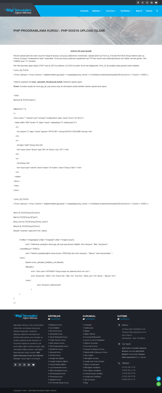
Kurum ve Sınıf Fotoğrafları (94, 340)
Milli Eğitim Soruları (91, 358)
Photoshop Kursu (56, 377)
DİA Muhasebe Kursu (58, 374)
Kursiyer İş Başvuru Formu (94, 349)
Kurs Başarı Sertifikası (92, 370)
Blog (86, 383)
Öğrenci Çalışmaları (91, 364)
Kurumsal (111, 11)
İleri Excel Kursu (56, 331)
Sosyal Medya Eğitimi (58, 364)
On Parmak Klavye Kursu (59, 383)
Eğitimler (97, 11)
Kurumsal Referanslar (92, 337)
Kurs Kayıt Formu (91, 346)
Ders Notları (88, 355)
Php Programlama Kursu (59, 346)
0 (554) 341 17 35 (128, 370)
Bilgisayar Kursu (56, 325)
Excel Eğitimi (54, 328)
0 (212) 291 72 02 (128, 367)
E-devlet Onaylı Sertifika (93, 374)
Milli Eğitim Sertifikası (92, 367)
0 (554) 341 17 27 (128, 379)
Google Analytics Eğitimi (59, 361)
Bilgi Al (139, 11)
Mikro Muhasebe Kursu (58, 370)
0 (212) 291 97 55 (128, 373)
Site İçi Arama (89, 380)
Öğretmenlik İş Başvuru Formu (95, 352)
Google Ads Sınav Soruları (94, 361)
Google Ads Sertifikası (92, 377)
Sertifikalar (126, 11)
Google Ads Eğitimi (57, 358)
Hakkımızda (88, 328)
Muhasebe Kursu (56, 334)
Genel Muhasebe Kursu (59, 337)
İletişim (149, 11)
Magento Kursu (55, 380)
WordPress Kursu (56, 349)
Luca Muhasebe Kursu (58, 367)
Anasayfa (84, 11)
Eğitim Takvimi (89, 334)
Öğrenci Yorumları (91, 343)
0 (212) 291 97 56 (128, 376)
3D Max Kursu (55, 355)
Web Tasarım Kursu (57, 343)
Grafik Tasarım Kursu (58, 340)
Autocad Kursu (55, 352)
